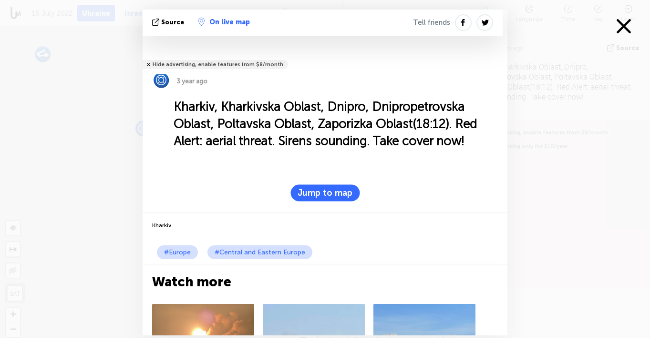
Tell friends (431, 22)
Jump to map (325, 193)
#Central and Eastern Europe (260, 252)
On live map (224, 22)
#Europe (177, 252)
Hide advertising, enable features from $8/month (218, 64)
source (169, 22)
